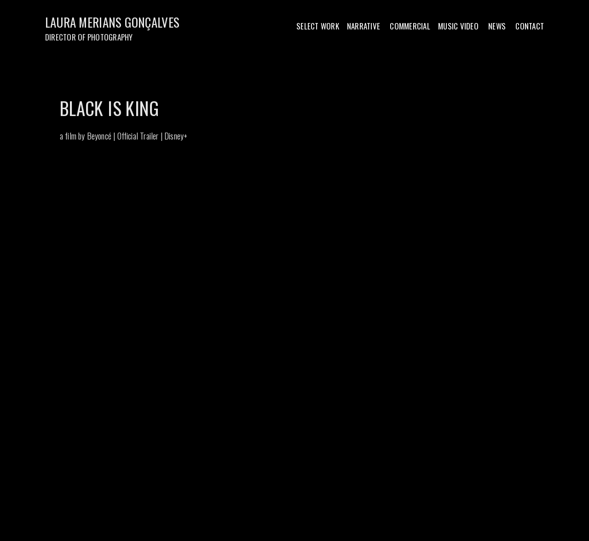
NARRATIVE (363, 26)
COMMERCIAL (410, 26)
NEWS (497, 26)
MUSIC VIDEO (458, 26)
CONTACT (529, 26)
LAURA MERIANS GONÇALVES (114, 22)
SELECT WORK (317, 26)
